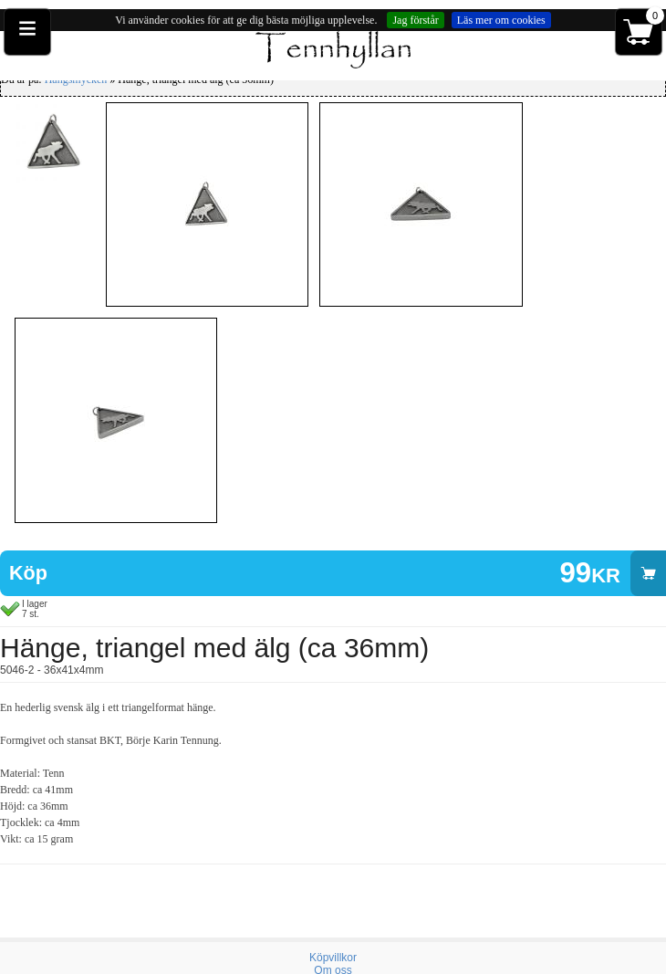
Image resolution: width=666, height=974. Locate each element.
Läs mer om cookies (501, 20)
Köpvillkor (333, 957)
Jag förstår (415, 20)
